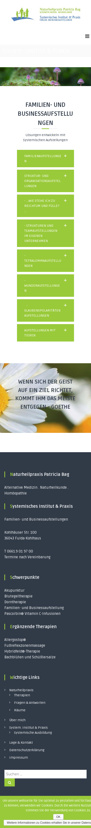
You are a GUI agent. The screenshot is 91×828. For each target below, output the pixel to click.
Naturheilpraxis (21, 690)
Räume (19, 710)
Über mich (17, 720)
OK (58, 817)
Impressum (18, 757)
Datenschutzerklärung (26, 750)
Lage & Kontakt (21, 743)
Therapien (22, 695)
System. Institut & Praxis (28, 728)
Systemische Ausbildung (33, 733)
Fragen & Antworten (29, 703)
